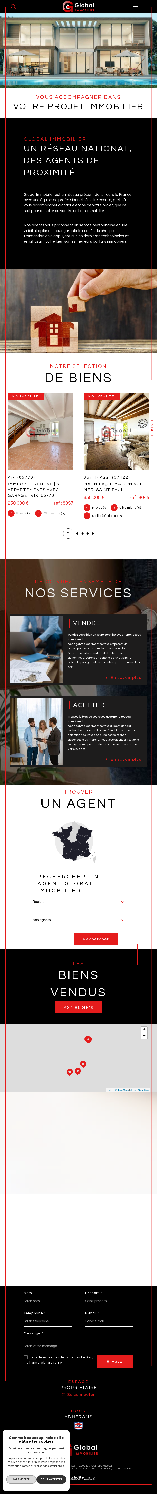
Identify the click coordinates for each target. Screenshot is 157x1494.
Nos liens (97, 1473)
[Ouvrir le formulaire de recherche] (13, 6)
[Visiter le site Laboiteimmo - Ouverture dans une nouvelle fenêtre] (78, 1486)
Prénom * (94, 1297)
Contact (152, 427)
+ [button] (144, 1033)
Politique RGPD (112, 1473)
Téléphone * (35, 1317)
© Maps (122, 1093)
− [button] (144, 1039)
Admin (86, 1473)
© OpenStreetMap (139, 1093)
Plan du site (52, 1473)
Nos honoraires (35, 1473)
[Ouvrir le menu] (135, 6)
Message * (33, 1337)
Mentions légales (71, 1473)
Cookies (127, 1473)
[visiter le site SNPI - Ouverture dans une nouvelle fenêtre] (78, 1430)
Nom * (29, 1297)
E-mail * (92, 1317)
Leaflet (110, 1093)
